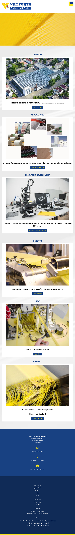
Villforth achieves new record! (38, 523)
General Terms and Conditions (37, 514)
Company (37, 485)
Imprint (37, 509)
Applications (37, 488)
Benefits (37, 490)
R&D (37, 493)
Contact (37, 504)
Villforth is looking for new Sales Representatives (39, 521)
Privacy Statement (37, 511)
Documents (37, 502)
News (37, 495)
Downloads (37, 499)
